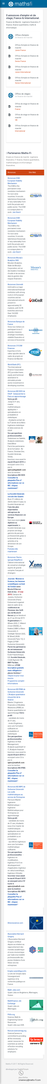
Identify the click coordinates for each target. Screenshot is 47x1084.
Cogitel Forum (22, 1069)
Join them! (16, 212)
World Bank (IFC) (14, 365)
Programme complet (16, 681)
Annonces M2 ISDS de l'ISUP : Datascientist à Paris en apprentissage (17, 393)
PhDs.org (11, 1015)
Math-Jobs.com (14, 990)
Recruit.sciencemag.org (17, 1031)
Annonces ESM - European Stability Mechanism (15, 180)
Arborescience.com (15, 923)
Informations (13, 684)
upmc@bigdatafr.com (17, 470)
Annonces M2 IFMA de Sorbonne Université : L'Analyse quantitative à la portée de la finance (16, 694)
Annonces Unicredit (15, 284)
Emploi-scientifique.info (17, 971)
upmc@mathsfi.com (16, 763)
